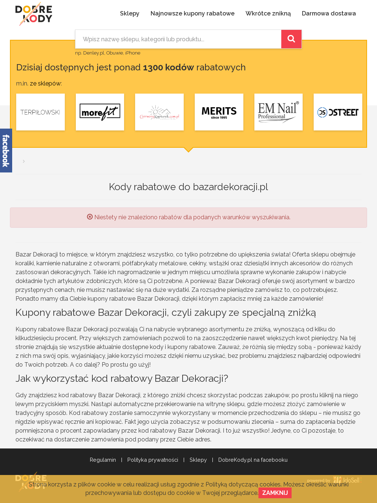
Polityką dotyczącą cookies (243, 484)
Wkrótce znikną (268, 13)
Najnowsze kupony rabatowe (193, 13)
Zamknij (275, 492)
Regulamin (103, 460)
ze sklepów (45, 83)
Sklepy (130, 13)
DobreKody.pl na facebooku (253, 460)
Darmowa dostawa (329, 13)
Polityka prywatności (152, 460)
